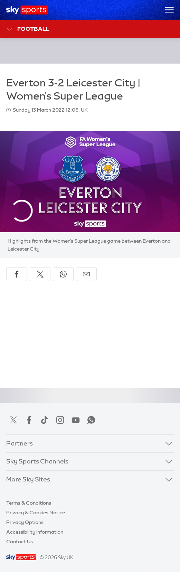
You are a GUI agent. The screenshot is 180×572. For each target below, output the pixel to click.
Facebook (29, 420)
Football (27, 29)
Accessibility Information (34, 531)
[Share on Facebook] (16, 274)
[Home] (27, 10)
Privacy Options (25, 522)
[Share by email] (86, 274)
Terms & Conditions (28, 502)
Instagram (60, 420)
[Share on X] (40, 274)
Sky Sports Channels (37, 461)
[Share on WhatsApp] (63, 274)
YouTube (76, 420)
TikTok (44, 420)
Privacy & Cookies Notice (35, 512)
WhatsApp (91, 420)
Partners (19, 443)
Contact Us (19, 541)
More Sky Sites (28, 479)
